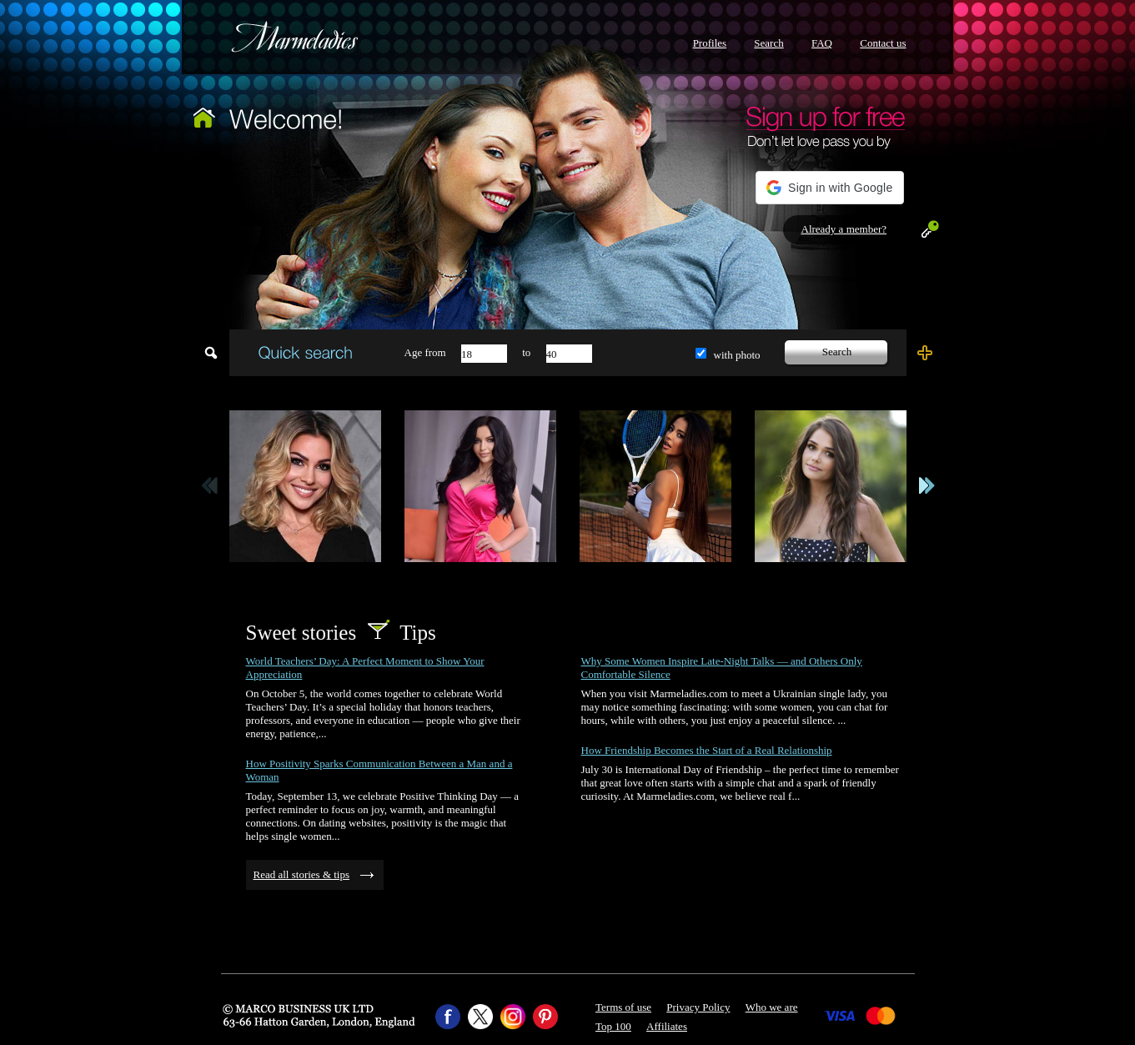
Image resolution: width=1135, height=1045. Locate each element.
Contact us (883, 43)
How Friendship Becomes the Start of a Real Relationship (706, 750)
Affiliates (666, 1026)
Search (768, 43)
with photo (737, 355)
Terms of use (623, 1007)
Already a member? (844, 229)
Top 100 (613, 1026)
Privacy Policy (698, 1007)
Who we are (772, 1007)
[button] (829, 187)
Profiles (709, 43)
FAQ (821, 43)
